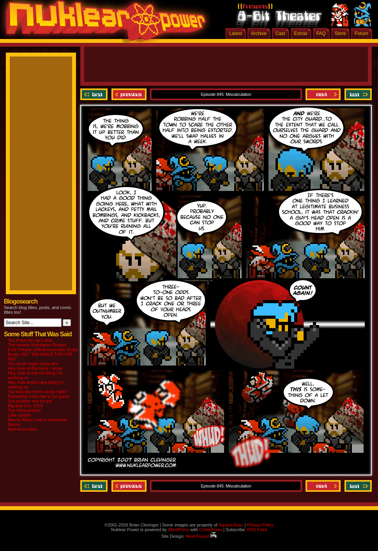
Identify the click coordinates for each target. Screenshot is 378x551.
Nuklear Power (103, 23)
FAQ (321, 33)
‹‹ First (95, 94)
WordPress (178, 529)
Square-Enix (230, 525)
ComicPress (210, 529)
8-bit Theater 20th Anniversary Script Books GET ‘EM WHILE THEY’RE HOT (42, 354)
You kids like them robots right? (37, 391)
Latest (235, 33)
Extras (300, 33)
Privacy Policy (260, 525)
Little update (19, 415)
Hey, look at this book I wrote (35, 368)
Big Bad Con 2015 (25, 405)
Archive (259, 33)
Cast (280, 33)
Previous (129, 94)
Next (323, 94)
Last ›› (357, 94)
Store (340, 33)
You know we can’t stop (30, 340)
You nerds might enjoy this (33, 363)
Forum (361, 33)
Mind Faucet (201, 536)
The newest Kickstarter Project (37, 345)
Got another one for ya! (30, 401)
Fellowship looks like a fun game (38, 396)
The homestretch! (24, 410)
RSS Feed (257, 529)
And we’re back (22, 429)
